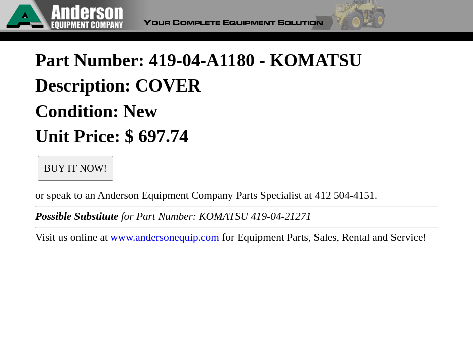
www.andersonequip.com (164, 237)
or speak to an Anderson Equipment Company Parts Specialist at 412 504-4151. (206, 195)
